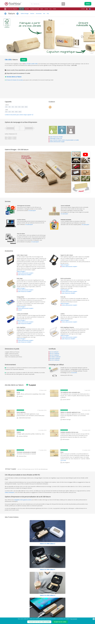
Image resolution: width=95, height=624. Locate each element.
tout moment (74, 618)
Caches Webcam (7, 611)
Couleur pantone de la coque (28, 608)
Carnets (46, 9)
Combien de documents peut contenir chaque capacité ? (19, 114)
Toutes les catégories (10, 9)
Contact (83, 9)
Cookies (58, 608)
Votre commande (43, 606)
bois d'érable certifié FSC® (31, 63)
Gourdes (27, 9)
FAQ (48, 13)
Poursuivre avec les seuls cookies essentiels (39, 622)
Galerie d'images (25, 13)
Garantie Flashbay (43, 611)
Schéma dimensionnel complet (57, 141)
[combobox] (46, 4)
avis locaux (26, 469)
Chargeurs (6, 610)
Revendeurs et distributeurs (45, 613)
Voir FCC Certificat (54, 353)
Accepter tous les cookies (60, 622)
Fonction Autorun (25, 610)
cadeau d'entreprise (9, 492)
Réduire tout (87, 555)
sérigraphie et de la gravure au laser (22, 499)
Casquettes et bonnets (9, 615)
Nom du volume (25, 613)
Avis (44, 13)
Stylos (41, 9)
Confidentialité (60, 610)
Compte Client (42, 608)
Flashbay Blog (78, 606)
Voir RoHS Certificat (54, 358)
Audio (5, 616)
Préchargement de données (28, 606)
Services (32, 13)
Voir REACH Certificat (55, 356)
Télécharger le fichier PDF (55, 138)
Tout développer (77, 555)
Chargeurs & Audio (34, 9)
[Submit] (32, 4)
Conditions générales (61, 606)
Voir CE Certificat (54, 352)
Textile (54, 9)
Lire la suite (74, 65)
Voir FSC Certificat (54, 355)
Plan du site (41, 615)
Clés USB (21, 9)
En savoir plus (31, 210)
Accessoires (39, 13)
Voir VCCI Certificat (54, 360)
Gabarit (20, 310)
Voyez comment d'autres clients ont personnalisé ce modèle (64, 140)
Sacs (50, 9)
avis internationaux (41, 469)
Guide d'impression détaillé (56, 136)
